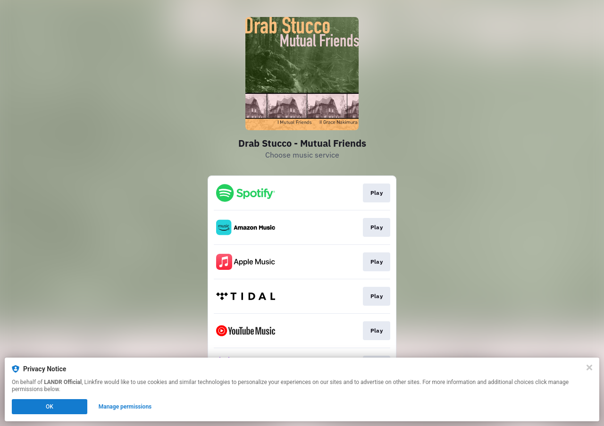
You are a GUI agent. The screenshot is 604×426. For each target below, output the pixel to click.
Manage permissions (125, 406)
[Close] (589, 367)
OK (49, 406)
